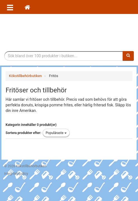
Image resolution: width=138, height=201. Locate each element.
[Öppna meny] (10, 7)
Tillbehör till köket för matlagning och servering (69, 32)
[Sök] (128, 56)
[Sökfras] (63, 56)
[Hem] (27, 7)
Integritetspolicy (16, 174)
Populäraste (56, 133)
